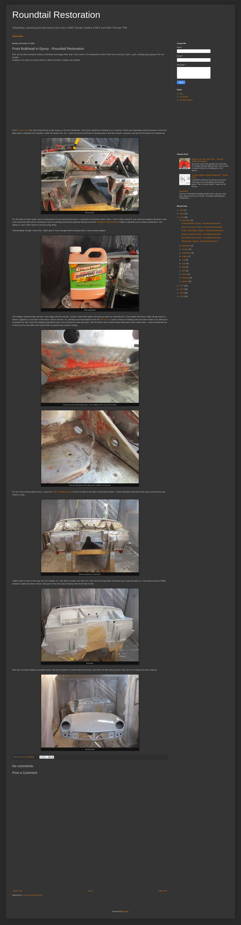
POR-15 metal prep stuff (63, 492)
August (185, 256)
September (186, 253)
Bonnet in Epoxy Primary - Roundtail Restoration (201, 234)
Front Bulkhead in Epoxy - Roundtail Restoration (201, 223)
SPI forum (104, 319)
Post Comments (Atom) (32, 895)
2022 (182, 210)
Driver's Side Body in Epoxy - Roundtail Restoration (202, 230)
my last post (22, 130)
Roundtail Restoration (56, 15)
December (186, 220)
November (186, 246)
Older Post (162, 891)
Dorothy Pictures (186, 100)
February (186, 278)
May (184, 267)
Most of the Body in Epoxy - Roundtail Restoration (202, 227)
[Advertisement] (90, 864)
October (185, 249)
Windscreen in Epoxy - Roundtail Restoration (200, 241)
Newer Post (17, 891)
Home (90, 891)
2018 (182, 217)
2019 (182, 214)
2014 (182, 296)
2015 (182, 293)
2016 (182, 289)
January (185, 281)
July (184, 260)
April (184, 271)
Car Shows (183, 97)
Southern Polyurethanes (108, 222)
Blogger (125, 911)
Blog (181, 94)
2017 (182, 286)
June (184, 264)
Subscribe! (17, 36)
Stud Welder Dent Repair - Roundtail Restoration (201, 238)
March (185, 274)
